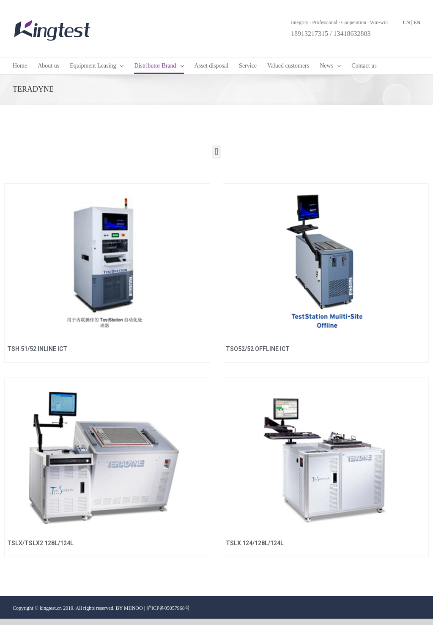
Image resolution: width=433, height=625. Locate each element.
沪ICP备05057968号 (168, 608)
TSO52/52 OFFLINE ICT (258, 348)
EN (417, 22)
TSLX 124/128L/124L (255, 543)
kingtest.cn (51, 608)
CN (406, 22)
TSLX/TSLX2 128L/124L (40, 543)
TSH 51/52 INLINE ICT (37, 348)
